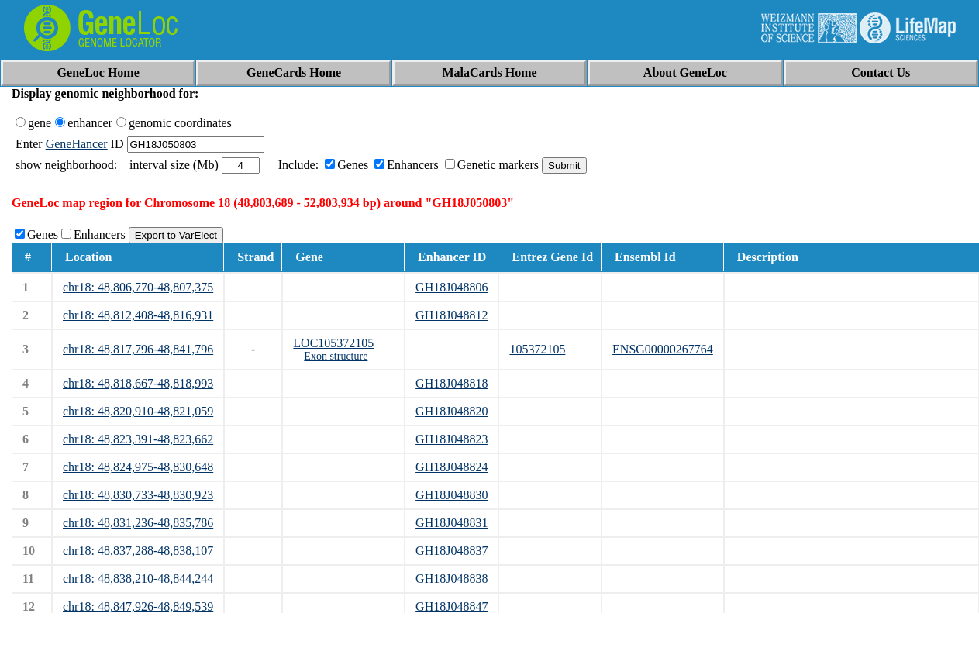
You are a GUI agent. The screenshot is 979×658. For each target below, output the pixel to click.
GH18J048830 (451, 494)
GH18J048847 (451, 606)
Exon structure (335, 356)
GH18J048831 (451, 522)
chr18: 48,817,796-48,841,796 (138, 349)
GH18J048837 (451, 550)
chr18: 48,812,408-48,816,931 (138, 315)
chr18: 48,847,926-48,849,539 (138, 606)
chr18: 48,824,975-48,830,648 (138, 467)
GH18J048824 (451, 467)
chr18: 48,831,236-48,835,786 (138, 522)
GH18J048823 (451, 439)
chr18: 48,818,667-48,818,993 (138, 383)
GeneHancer (77, 143)
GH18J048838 (451, 578)
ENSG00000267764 (662, 349)
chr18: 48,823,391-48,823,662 (138, 439)
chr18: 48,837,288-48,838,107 (138, 550)
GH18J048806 (451, 287)
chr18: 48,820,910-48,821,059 (138, 411)
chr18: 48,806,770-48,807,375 (138, 287)
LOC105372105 (333, 343)
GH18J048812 (451, 315)
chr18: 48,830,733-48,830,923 (138, 494)
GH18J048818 (451, 383)
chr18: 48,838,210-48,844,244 (138, 578)
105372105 (537, 349)
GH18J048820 (451, 411)
